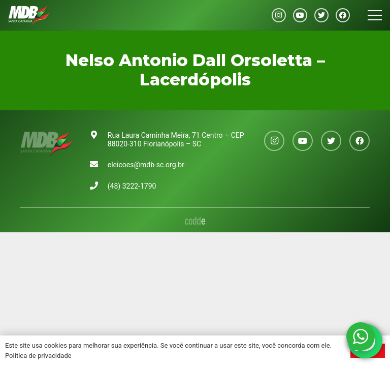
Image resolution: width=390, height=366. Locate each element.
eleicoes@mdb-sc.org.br (146, 165)
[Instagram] (279, 15)
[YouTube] (300, 15)
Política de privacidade (38, 355)
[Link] (29, 15)
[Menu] (374, 15)
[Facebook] (343, 15)
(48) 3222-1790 (132, 186)
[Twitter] (321, 15)
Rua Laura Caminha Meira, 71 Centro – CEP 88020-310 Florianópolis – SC (176, 139)
